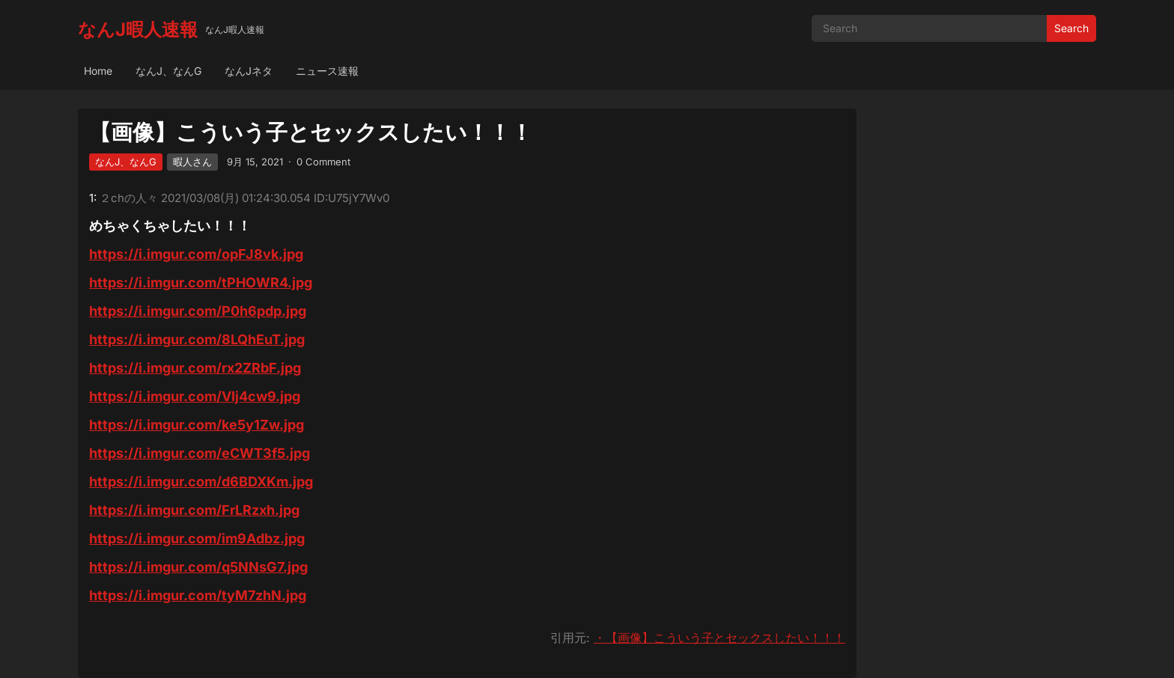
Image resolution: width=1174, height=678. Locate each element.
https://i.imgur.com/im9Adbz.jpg (197, 538)
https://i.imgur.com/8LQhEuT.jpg (197, 339)
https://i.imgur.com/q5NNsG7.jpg (198, 567)
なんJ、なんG (168, 70)
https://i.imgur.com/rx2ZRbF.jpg (195, 368)
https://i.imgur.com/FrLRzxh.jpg (194, 510)
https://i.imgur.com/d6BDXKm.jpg (201, 481)
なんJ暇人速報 (138, 29)
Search (1071, 28)
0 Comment (323, 162)
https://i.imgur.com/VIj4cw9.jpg (194, 396)
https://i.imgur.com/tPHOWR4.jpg (200, 282)
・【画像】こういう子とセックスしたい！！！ (719, 637)
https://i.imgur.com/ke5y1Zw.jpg (196, 425)
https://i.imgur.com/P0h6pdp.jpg (197, 311)
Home (98, 70)
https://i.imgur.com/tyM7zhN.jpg (197, 595)
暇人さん (192, 162)
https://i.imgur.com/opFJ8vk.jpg (196, 254)
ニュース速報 (327, 70)
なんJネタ (249, 70)
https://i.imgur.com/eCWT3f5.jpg (199, 453)
